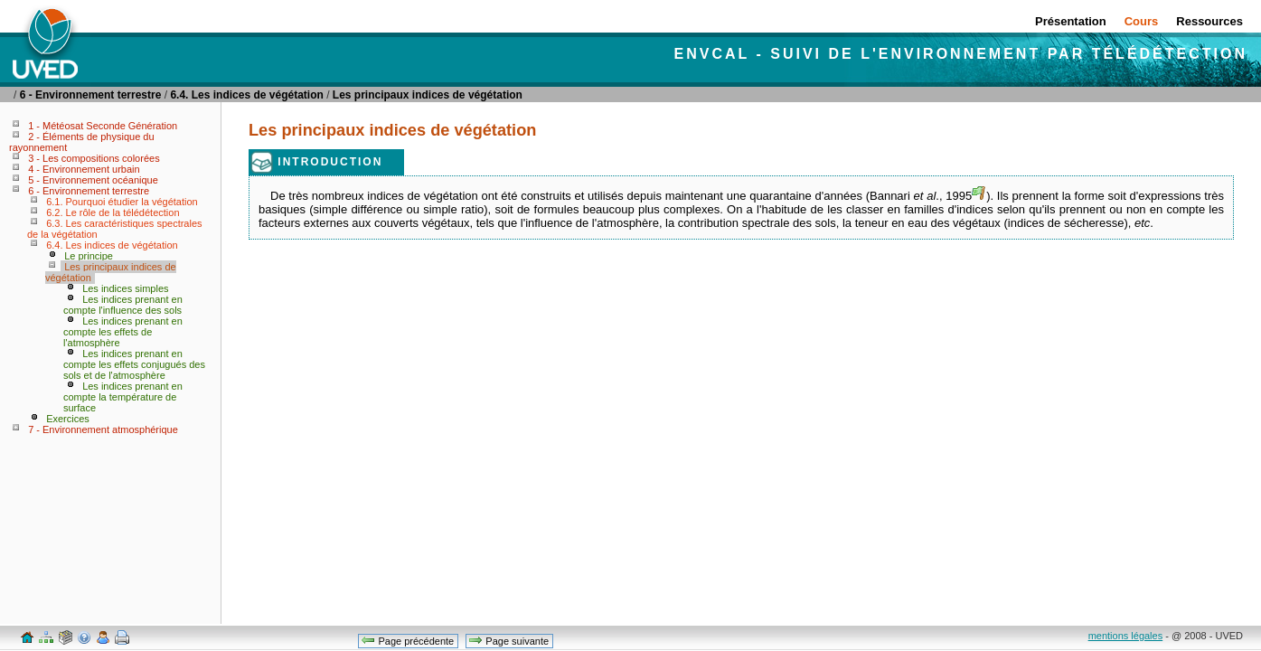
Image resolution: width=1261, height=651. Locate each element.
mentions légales (1125, 635)
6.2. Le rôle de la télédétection (112, 212)
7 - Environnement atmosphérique (103, 429)
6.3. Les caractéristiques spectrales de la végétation (114, 229)
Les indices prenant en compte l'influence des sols (123, 305)
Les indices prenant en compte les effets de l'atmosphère (123, 332)
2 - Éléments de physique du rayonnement (82, 142)
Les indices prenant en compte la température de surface (123, 397)
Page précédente (407, 640)
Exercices (67, 418)
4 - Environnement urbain (84, 169)
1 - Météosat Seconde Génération (102, 125)
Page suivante (508, 640)
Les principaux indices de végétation (427, 95)
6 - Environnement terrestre (91, 95)
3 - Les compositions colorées (94, 158)
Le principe (88, 255)
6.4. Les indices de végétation (246, 95)
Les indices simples (125, 288)
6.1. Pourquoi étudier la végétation (122, 201)
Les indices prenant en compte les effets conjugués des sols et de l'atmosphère (134, 364)
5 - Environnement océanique (93, 180)
